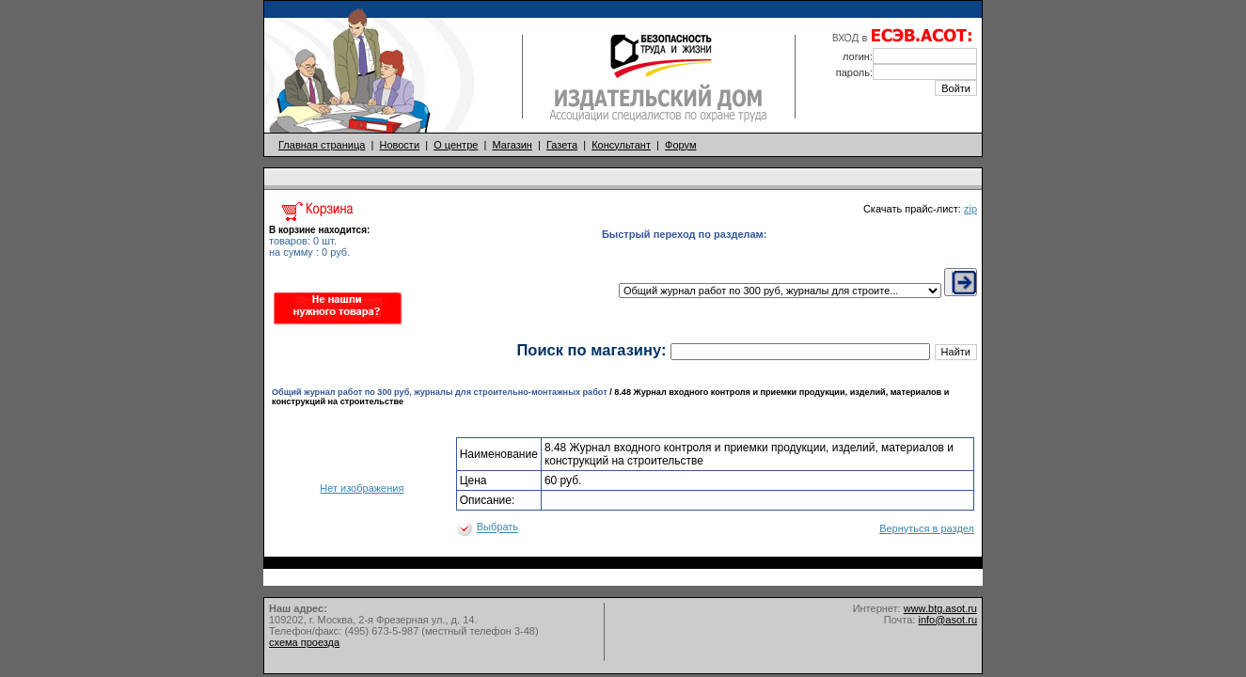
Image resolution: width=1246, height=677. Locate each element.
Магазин (511, 144)
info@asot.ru (947, 619)
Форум (680, 144)
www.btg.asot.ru (940, 608)
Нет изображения (361, 488)
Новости (399, 144)
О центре (456, 144)
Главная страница (321, 144)
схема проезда (304, 642)
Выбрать (497, 527)
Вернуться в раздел (926, 528)
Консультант (621, 144)
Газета (561, 144)
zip (970, 208)
